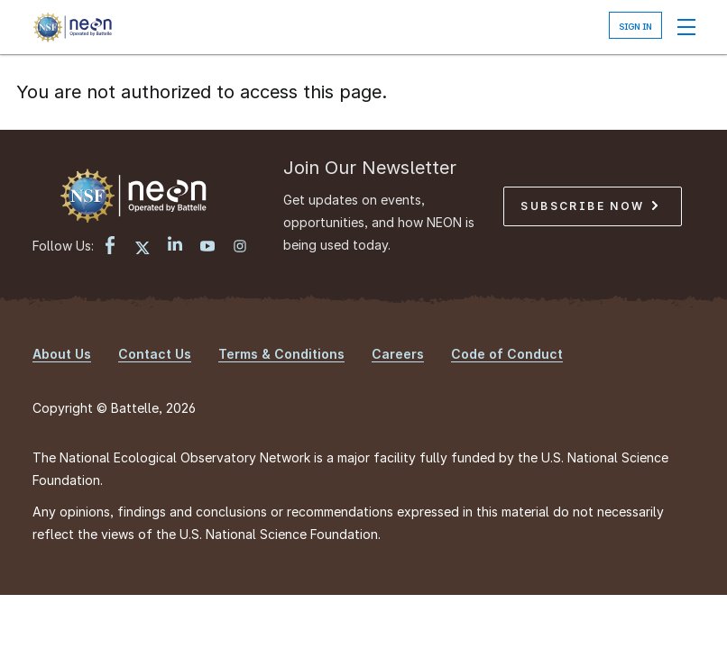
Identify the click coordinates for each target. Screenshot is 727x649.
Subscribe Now (589, 206)
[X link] (142, 248)
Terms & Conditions (281, 353)
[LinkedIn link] (175, 246)
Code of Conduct (507, 353)
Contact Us (154, 353)
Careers (398, 353)
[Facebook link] (110, 247)
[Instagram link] (240, 248)
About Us (61, 353)
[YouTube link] (207, 248)
